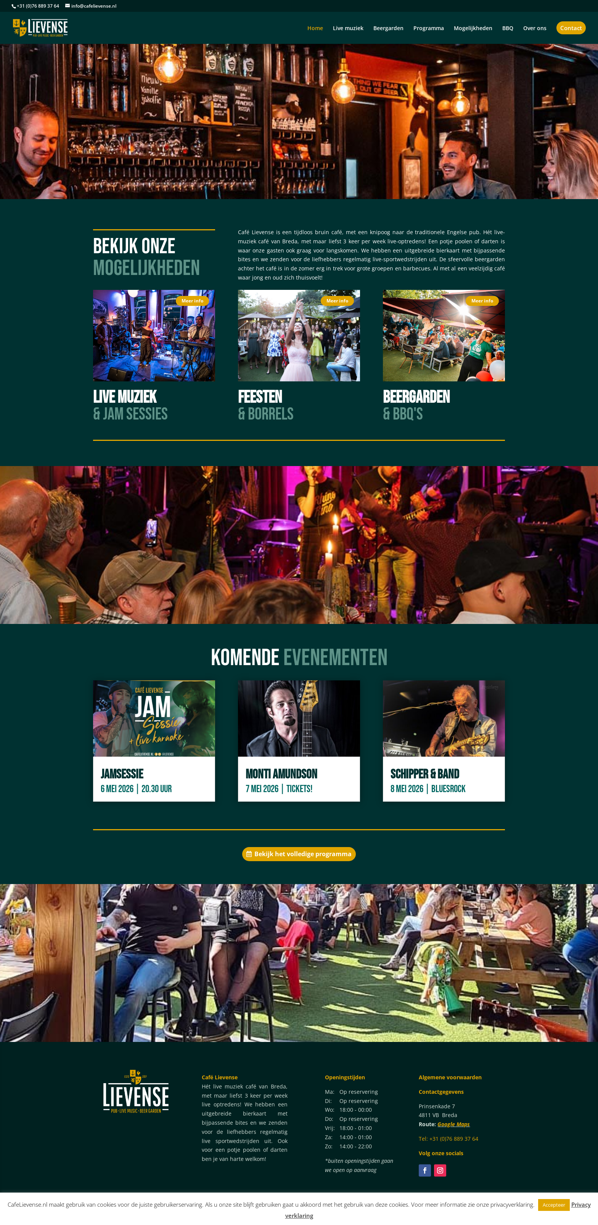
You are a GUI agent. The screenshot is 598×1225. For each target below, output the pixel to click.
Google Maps (453, 1124)
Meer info (192, 300)
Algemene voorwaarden (450, 1077)
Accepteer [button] (554, 1204)
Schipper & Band (425, 774)
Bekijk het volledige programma (303, 854)
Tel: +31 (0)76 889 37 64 (448, 1138)
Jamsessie (122, 774)
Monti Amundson (281, 774)
